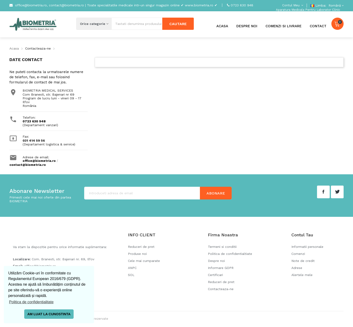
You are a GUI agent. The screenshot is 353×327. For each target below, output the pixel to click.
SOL (131, 275)
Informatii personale (307, 247)
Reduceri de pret (141, 247)
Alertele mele (302, 275)
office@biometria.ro (39, 161)
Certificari (215, 275)
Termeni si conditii (222, 247)
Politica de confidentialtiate (230, 254)
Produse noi (137, 254)
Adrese (296, 268)
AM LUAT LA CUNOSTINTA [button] (49, 314)
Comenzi (298, 254)
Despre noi (216, 261)
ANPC (132, 268)
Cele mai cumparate (144, 261)
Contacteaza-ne (221, 289)
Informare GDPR (221, 268)
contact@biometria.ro (27, 165)
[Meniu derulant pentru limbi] (335, 5)
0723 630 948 (242, 5)
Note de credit (303, 261)
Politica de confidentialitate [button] (31, 302)
